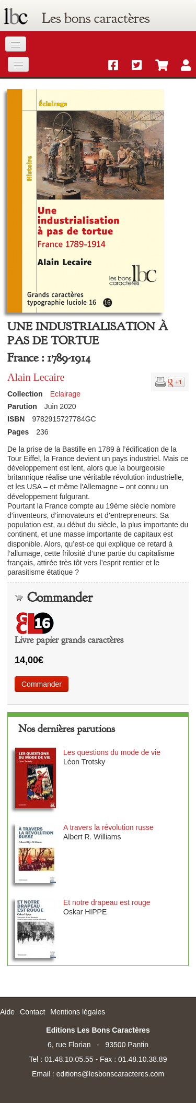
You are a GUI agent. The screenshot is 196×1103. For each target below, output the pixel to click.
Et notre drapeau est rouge (107, 902)
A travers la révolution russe (108, 827)
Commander (41, 684)
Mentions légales (77, 1012)
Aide (7, 1012)
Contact (32, 1012)
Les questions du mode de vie (111, 752)
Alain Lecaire (35, 377)
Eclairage (65, 394)
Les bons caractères (95, 18)
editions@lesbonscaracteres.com (110, 1074)
